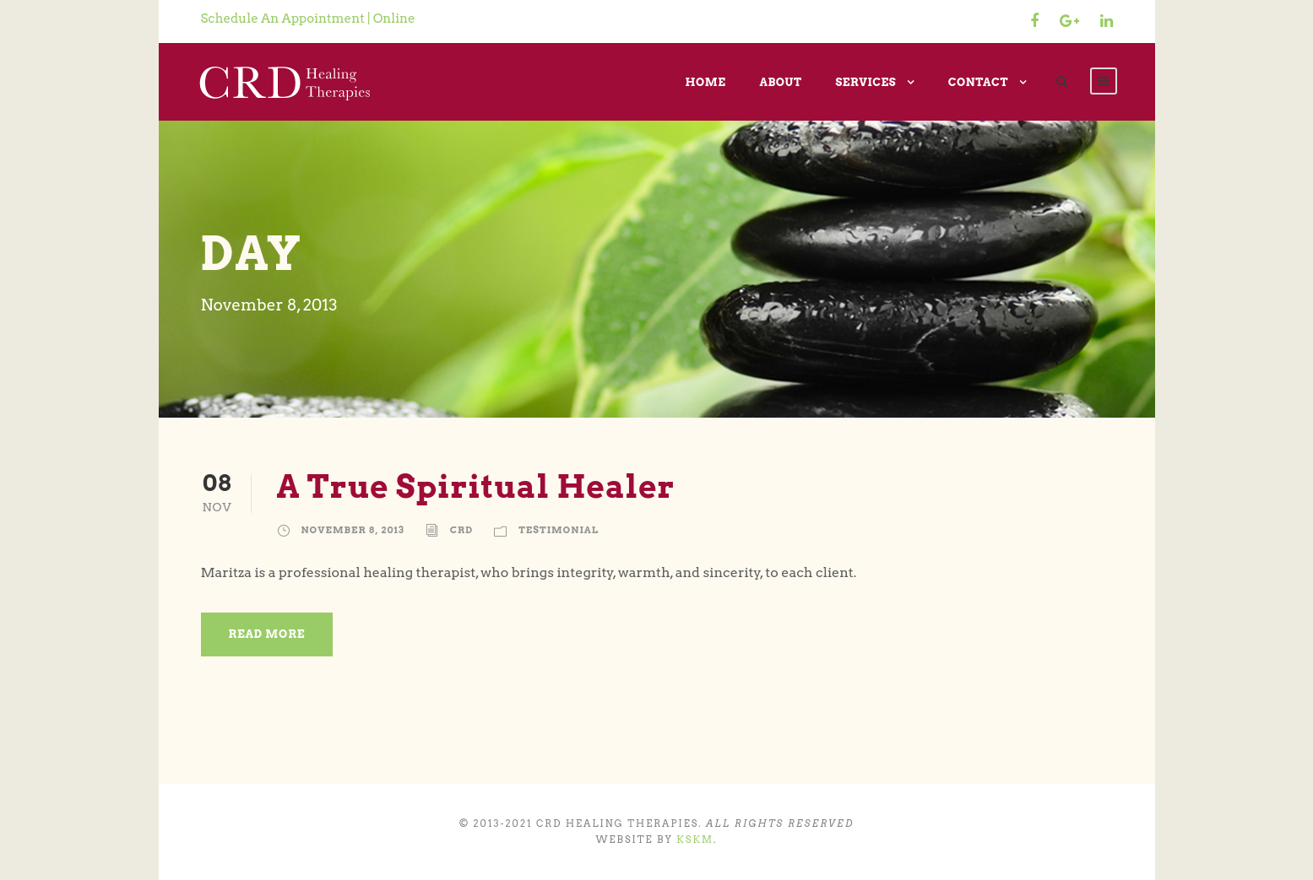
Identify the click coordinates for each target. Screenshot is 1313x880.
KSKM (694, 839)
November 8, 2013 (352, 530)
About (780, 82)
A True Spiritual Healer (476, 486)
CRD (461, 530)
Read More (267, 634)
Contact (978, 82)
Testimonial (558, 530)
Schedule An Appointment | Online (308, 18)
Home (705, 82)
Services (865, 82)
